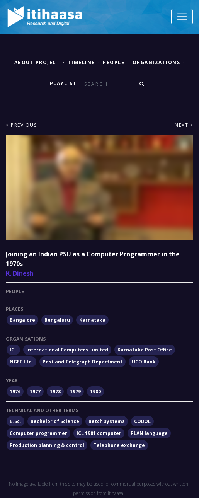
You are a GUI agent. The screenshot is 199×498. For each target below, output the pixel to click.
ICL (13, 349)
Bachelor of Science (55, 421)
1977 (35, 391)
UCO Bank (144, 361)
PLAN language (149, 433)
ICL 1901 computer (99, 433)
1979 (75, 391)
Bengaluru (57, 320)
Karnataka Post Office (144, 349)
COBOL (142, 421)
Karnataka (92, 320)
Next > (184, 125)
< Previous (21, 125)
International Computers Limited (67, 349)
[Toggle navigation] (182, 16)
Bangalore (22, 320)
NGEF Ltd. (21, 361)
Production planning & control (47, 445)
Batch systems (106, 421)
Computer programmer (38, 433)
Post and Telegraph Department (82, 361)
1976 (15, 391)
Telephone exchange (119, 445)
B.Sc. (15, 421)
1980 (95, 391)
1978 (55, 391)
